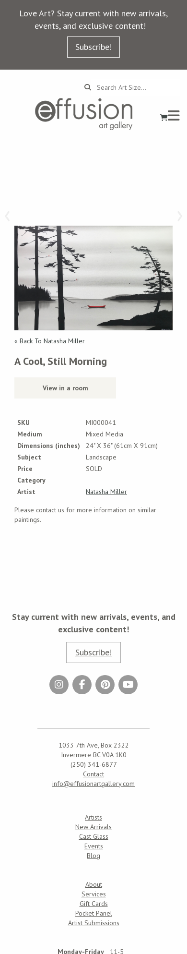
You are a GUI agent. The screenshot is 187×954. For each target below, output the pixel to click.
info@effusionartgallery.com (93, 783)
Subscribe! (93, 46)
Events (93, 846)
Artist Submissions (93, 922)
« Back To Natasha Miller (49, 341)
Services (94, 894)
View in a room (65, 388)
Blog (93, 855)
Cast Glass (93, 836)
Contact (93, 774)
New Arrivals (93, 826)
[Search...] (135, 87)
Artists (93, 817)
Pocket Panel (93, 913)
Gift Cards (94, 903)
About (93, 884)
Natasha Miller (106, 491)
